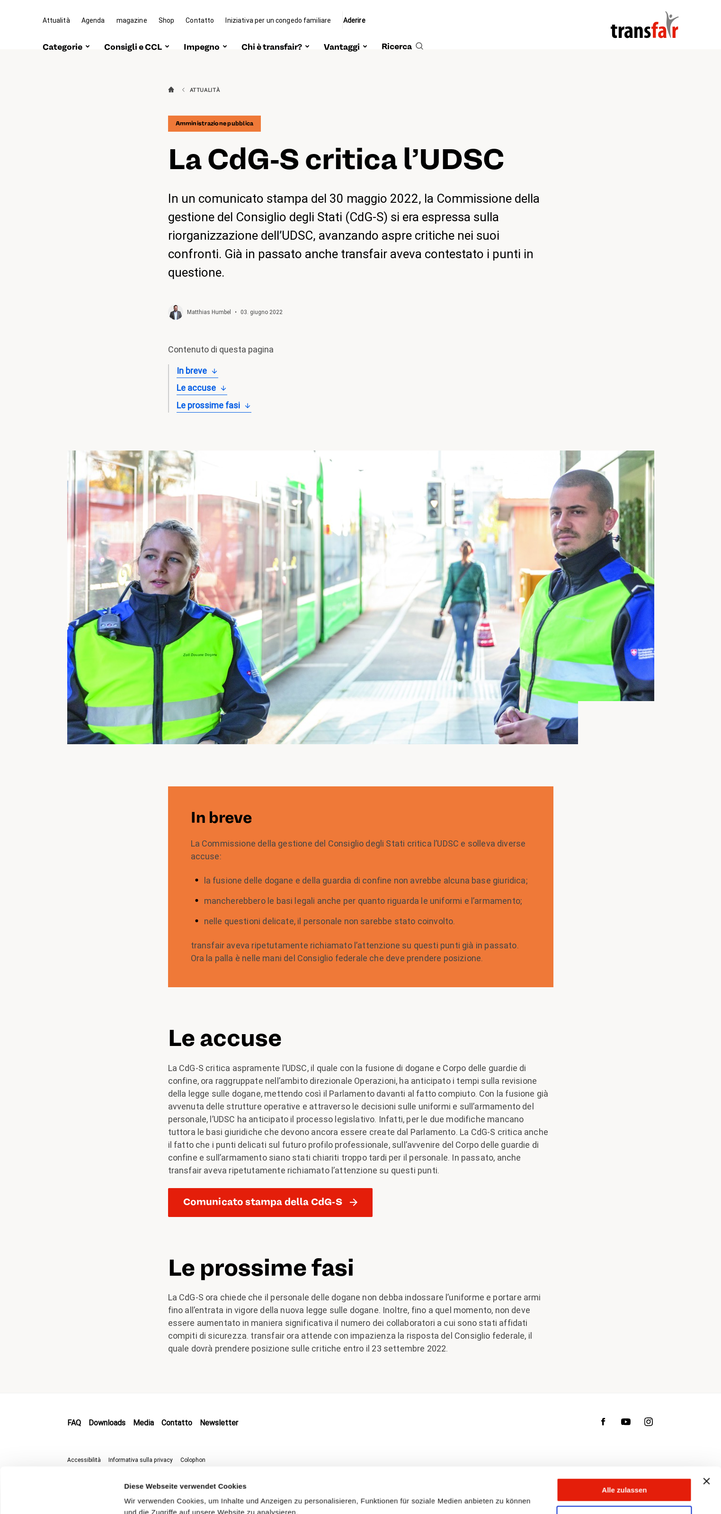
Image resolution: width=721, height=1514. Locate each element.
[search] (402, 36)
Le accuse (196, 388)
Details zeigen (148, 1495)
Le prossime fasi (208, 405)
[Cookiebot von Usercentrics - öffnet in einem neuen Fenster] (61, 1495)
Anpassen (625, 1474)
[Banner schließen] (706, 1438)
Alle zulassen (624, 1447)
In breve (192, 371)
